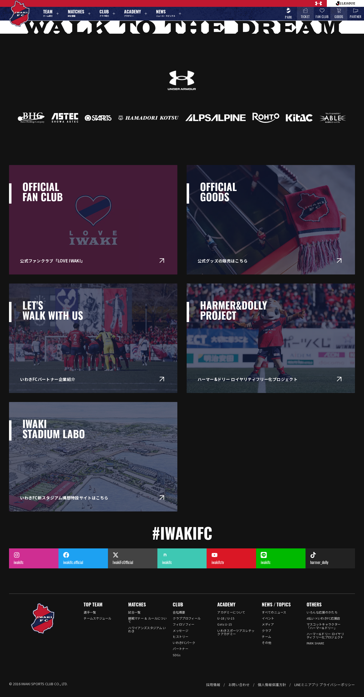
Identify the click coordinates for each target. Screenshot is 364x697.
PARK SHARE (315, 643)
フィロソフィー (183, 624)
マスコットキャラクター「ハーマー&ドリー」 (324, 626)
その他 (266, 642)
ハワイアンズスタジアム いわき (147, 629)
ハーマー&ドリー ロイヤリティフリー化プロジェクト (325, 635)
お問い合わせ (239, 684)
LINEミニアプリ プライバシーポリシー (324, 684)
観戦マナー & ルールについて (147, 620)
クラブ (266, 630)
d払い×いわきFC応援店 (323, 618)
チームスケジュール (97, 618)
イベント (268, 618)
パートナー (180, 648)
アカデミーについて (231, 612)
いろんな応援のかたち (322, 612)
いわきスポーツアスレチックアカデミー (235, 632)
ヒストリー (180, 636)
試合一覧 (134, 612)
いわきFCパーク (184, 642)
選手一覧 (90, 612)
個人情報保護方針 (272, 684)
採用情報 (213, 684)
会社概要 (179, 612)
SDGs (176, 655)
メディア (268, 624)
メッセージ (180, 630)
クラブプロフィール (187, 618)
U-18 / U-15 (225, 618)
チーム (266, 636)
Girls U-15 (224, 624)
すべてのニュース (274, 612)
